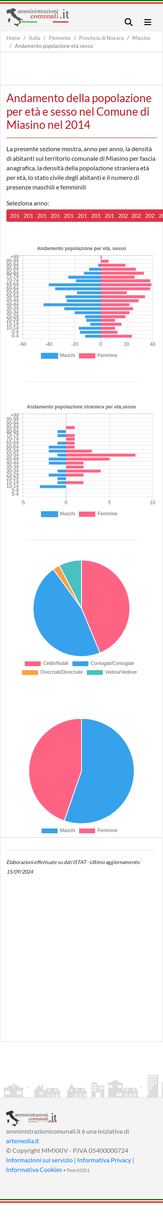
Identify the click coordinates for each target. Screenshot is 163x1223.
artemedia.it (22, 1140)
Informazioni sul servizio (39, 1160)
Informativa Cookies (34, 1169)
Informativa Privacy (104, 1160)
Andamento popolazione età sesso (54, 46)
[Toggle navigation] (128, 22)
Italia (34, 38)
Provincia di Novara (101, 38)
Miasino (141, 38)
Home (13, 38)
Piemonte (60, 38)
